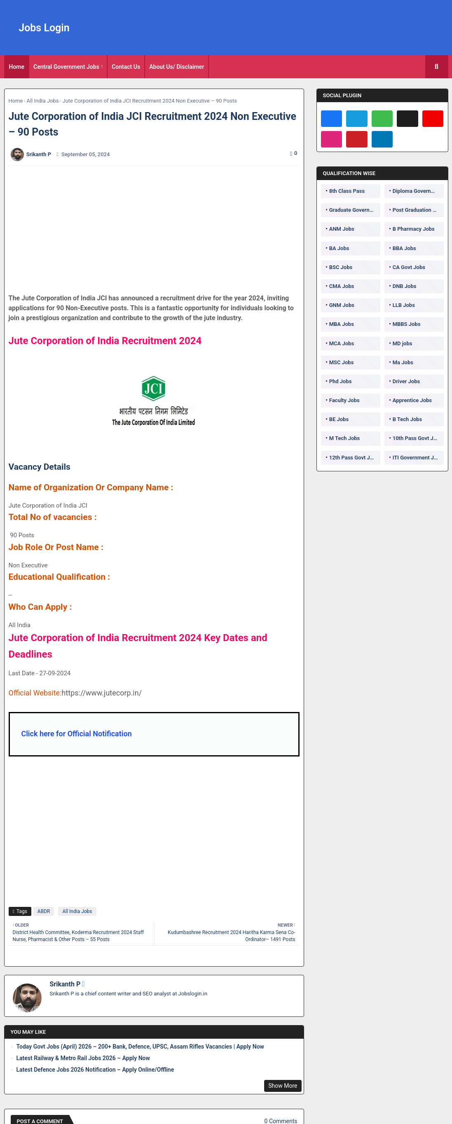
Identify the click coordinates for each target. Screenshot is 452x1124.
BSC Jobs (341, 267)
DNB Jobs (405, 286)
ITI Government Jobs (418, 457)
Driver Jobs (406, 381)
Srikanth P (65, 984)
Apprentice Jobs (412, 400)
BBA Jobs (404, 248)
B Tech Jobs (407, 419)
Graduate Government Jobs (354, 210)
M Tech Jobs (344, 438)
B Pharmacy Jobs (414, 229)
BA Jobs (339, 248)
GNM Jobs (341, 305)
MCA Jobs (341, 343)
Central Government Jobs (66, 66)
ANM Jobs (341, 229)
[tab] (17, 66)
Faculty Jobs (344, 400)
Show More (282, 1085)
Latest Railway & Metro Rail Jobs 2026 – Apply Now (83, 1058)
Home (17, 66)
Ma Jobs (403, 362)
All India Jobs (42, 101)
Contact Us (126, 66)
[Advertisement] (159, 229)
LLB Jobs (404, 305)
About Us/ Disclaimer (176, 66)
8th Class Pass (347, 191)
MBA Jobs (341, 324)
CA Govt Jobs (409, 267)
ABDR (43, 911)
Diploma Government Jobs (418, 191)
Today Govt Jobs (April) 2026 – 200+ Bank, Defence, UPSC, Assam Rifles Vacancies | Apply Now (140, 1046)
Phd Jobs (340, 381)
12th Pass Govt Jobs (354, 457)
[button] (436, 66)
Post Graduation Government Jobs (418, 210)
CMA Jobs (341, 286)
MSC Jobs (341, 362)
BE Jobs (339, 419)
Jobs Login (44, 28)
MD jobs (402, 343)
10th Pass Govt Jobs (417, 438)
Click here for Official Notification (76, 733)
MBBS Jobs (407, 324)
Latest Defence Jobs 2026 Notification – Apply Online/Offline (95, 1069)
